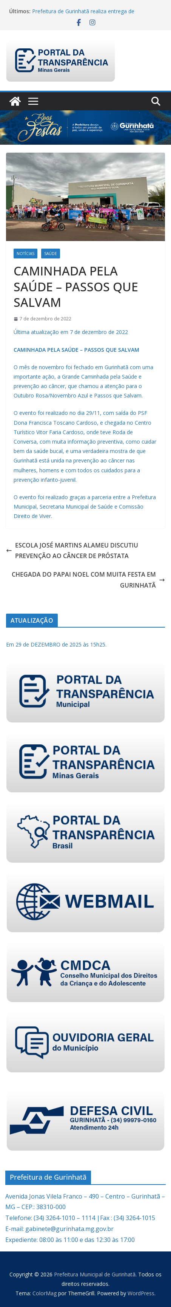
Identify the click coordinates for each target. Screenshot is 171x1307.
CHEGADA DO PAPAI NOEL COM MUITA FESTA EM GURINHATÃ (88, 579)
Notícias (25, 253)
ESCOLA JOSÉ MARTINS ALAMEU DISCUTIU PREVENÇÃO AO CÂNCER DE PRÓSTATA (72, 550)
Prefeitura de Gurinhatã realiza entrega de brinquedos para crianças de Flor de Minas (84, 15)
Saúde (50, 253)
